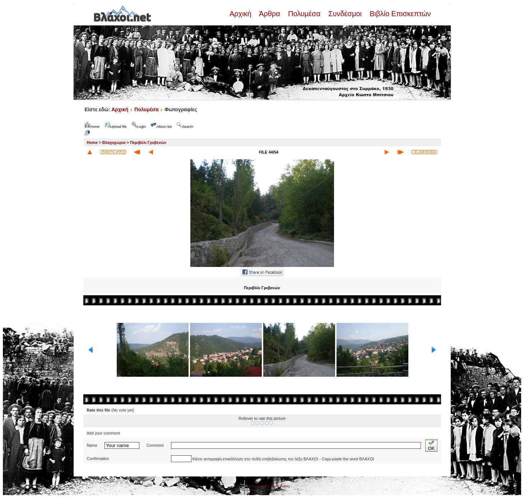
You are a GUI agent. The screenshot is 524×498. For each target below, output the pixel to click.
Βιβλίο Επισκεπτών (399, 14)
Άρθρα (269, 14)
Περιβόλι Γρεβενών (148, 142)
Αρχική (241, 14)
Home (92, 142)
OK (431, 445)
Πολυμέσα (304, 14)
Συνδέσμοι (345, 14)
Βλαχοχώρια (114, 142)
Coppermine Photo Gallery (271, 486)
